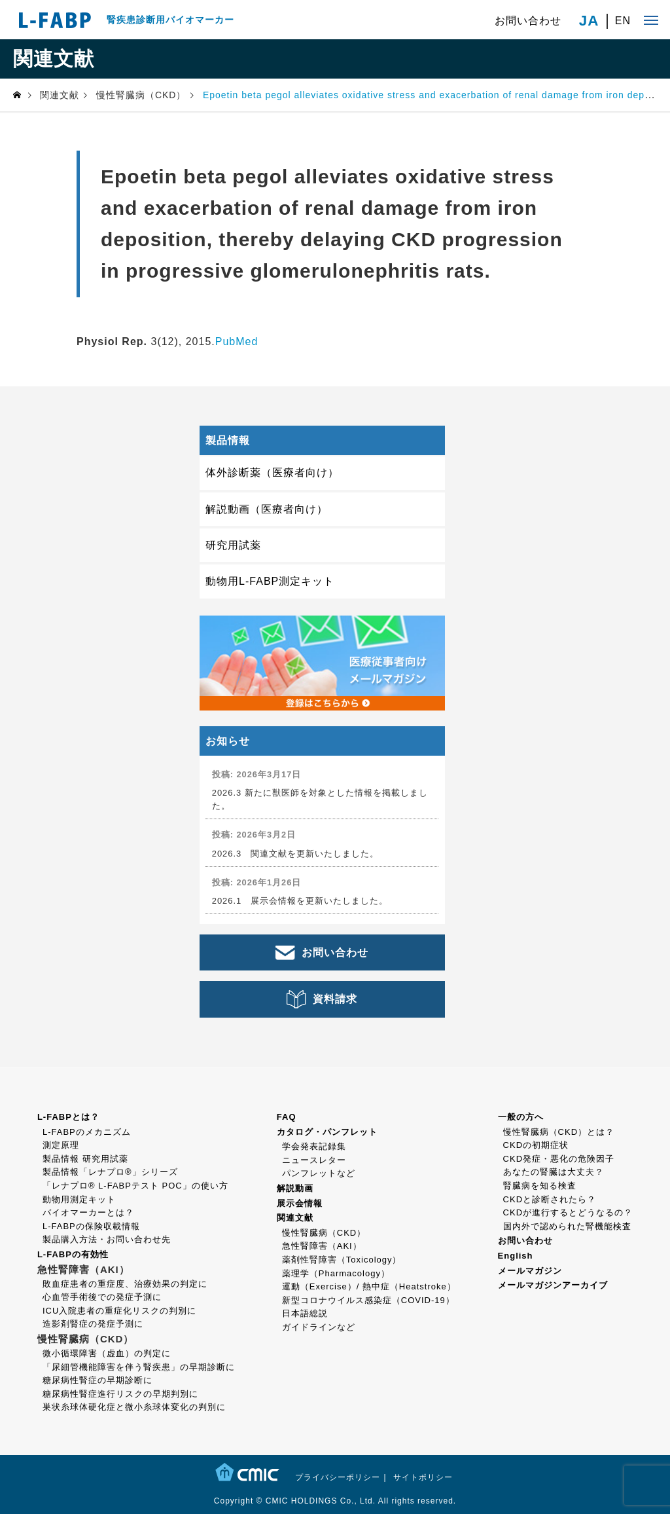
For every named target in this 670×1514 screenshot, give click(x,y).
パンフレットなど (318, 1173)
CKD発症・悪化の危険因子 (558, 1159)
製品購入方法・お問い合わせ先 (107, 1239)
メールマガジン (530, 1271)
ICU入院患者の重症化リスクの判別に (119, 1311)
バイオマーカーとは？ (88, 1212)
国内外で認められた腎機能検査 (567, 1226)
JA (589, 21)
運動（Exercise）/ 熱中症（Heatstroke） (369, 1286)
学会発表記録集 (314, 1146)
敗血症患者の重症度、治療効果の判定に (125, 1284)
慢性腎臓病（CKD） (324, 1233)
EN (623, 21)
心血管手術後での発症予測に (102, 1297)
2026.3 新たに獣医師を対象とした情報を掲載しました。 (320, 799)
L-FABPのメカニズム (87, 1132)
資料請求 (335, 999)
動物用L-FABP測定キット (269, 581)
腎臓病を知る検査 (539, 1186)
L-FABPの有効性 (73, 1254)
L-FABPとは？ (68, 1117)
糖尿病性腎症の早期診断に (97, 1380)
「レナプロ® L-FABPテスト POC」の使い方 (135, 1186)
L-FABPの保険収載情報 (91, 1226)
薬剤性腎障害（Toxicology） (342, 1260)
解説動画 (295, 1188)
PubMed (236, 341)
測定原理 (61, 1145)
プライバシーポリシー (337, 1477)
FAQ (286, 1117)
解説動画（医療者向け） (266, 509)
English (515, 1256)
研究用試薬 (233, 545)
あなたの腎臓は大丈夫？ (553, 1172)
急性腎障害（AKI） (322, 1246)
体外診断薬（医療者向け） (272, 472)
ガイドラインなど (318, 1327)
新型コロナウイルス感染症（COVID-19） (368, 1300)
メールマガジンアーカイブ (553, 1285)
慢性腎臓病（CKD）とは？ (558, 1132)
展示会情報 (300, 1203)
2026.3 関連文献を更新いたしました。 (295, 854)
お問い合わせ (528, 20)
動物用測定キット (79, 1199)
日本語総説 (305, 1313)
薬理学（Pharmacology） (336, 1273)
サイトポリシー (423, 1477)
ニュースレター (314, 1160)
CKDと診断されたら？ (549, 1199)
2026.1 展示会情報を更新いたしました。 (300, 901)
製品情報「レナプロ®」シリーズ (110, 1172)
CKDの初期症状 (536, 1145)
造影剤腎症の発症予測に (93, 1324)
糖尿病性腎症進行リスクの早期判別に (120, 1394)
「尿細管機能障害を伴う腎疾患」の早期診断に (139, 1367)
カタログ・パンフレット (327, 1132)
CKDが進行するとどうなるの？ (568, 1212)
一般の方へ (521, 1117)
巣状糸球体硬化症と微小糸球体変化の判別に (134, 1407)
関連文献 (295, 1218)
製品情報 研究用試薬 (85, 1159)
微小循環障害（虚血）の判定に (107, 1353)
